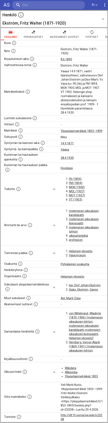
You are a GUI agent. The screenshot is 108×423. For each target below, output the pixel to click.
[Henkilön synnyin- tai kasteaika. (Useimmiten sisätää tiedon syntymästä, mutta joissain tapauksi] (42, 143)
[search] (37, 5)
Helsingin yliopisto (81, 251)
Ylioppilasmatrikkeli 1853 (81, 376)
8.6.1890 (66, 59)
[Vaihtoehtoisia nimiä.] (34, 65)
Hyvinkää (67, 168)
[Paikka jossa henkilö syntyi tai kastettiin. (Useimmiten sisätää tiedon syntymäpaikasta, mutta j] (41, 149)
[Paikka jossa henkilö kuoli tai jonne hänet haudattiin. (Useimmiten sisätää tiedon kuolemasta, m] (7, 169)
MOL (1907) (77, 191)
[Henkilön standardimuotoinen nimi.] (13, 51)
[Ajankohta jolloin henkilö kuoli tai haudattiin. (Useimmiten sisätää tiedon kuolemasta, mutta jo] (20, 159)
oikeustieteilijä (78, 235)
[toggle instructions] (21, 15)
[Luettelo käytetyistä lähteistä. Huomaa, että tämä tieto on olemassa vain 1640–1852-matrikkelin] (17, 124)
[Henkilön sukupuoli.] (20, 136)
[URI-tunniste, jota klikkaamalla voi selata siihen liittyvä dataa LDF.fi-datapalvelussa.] (19, 416)
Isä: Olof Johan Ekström (85, 285)
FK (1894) (75, 179)
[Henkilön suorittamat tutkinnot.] (18, 189)
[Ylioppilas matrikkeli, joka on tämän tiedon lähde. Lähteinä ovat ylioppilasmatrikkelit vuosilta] (20, 130)
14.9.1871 (67, 143)
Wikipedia (71, 372)
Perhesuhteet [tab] (33, 34)
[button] (54, 19)
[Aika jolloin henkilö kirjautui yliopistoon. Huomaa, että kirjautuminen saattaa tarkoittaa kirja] (32, 59)
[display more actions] (104, 5)
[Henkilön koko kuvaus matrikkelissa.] (27, 91)
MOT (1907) (77, 195)
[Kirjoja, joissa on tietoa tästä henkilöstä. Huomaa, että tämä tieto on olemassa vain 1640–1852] (30, 359)
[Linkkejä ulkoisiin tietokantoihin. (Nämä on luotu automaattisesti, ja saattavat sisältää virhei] (24, 371)
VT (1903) (75, 199)
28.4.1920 (67, 157)
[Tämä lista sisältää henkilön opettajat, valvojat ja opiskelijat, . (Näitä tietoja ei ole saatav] (35, 304)
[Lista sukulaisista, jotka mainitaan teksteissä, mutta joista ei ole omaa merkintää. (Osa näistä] (28, 298)
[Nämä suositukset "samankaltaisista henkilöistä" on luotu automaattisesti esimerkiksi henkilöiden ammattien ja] (37, 331)
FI (94, 5)
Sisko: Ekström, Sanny (83, 289)
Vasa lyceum (77, 255)
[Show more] (54, 189)
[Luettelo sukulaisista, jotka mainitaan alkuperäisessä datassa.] (34, 118)
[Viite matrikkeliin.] (29, 396)
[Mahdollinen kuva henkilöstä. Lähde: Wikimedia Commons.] (14, 43)
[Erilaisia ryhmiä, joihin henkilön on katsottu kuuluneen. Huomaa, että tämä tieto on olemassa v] (26, 270)
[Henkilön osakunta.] (20, 263)
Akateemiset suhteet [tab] (64, 34)
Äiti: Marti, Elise (71, 298)
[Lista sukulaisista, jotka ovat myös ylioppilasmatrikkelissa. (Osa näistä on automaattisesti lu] (7, 289)
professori (76, 239)
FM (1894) (75, 183)
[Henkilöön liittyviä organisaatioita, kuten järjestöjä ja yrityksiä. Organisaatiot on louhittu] (24, 276)
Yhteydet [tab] (91, 34)
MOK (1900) (77, 187)
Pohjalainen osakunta (75, 264)
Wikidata (70, 368)
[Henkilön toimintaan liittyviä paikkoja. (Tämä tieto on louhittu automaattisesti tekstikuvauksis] (30, 253)
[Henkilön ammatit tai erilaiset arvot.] (30, 225)
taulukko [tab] (10, 34)
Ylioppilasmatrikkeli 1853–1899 (82, 131)
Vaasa (65, 149)
